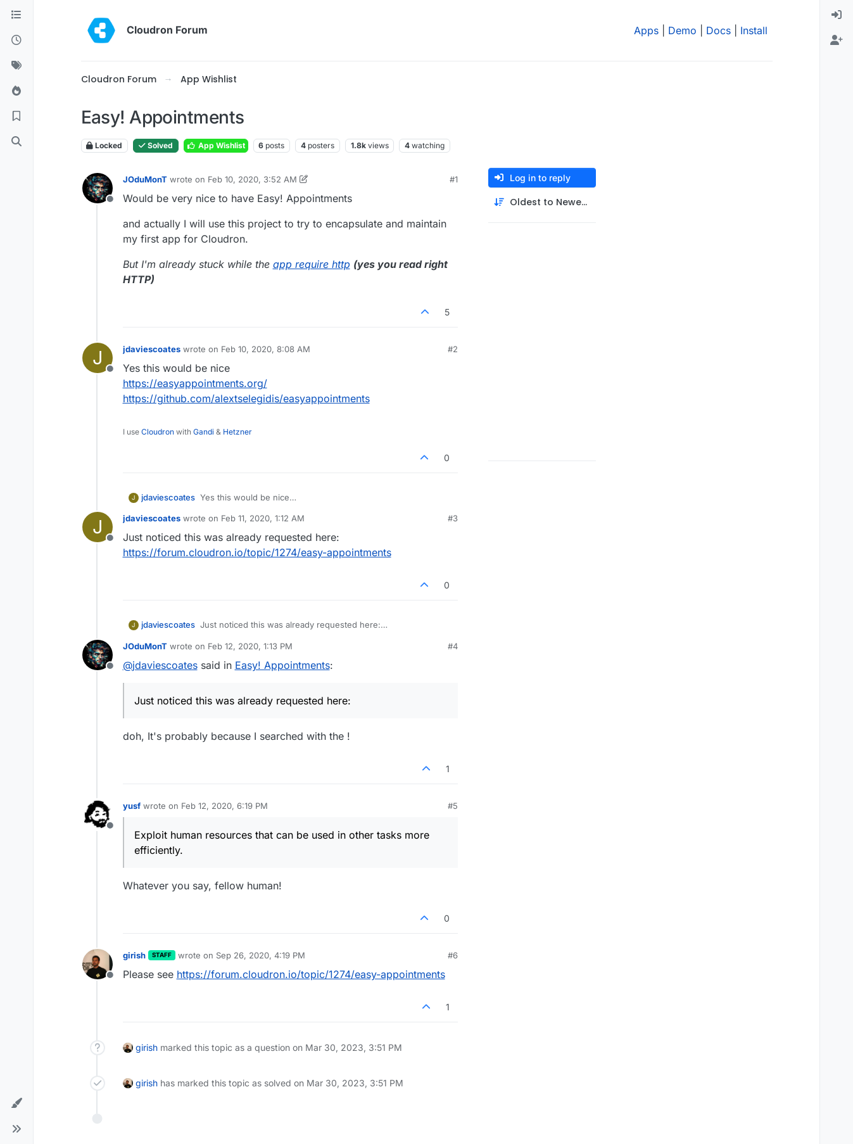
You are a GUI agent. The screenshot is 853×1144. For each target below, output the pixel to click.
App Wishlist (216, 145)
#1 (454, 179)
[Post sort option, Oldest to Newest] (542, 202)
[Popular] (16, 91)
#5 (453, 806)
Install (754, 30)
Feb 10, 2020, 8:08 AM (265, 349)
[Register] (836, 40)
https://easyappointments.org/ (195, 383)
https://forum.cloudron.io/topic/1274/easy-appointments (257, 552)
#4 (453, 646)
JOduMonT (145, 179)
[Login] (836, 15)
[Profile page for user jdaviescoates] (97, 358)
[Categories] (16, 15)
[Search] (16, 142)
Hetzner (237, 431)
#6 (453, 955)
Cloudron (157, 431)
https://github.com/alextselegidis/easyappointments (246, 398)
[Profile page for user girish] (97, 964)
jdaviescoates (151, 349)
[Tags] (16, 66)
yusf (132, 806)
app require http (311, 264)
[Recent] (16, 40)
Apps (646, 30)
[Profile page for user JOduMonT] (97, 188)
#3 (453, 518)
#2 (453, 349)
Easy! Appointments (282, 665)
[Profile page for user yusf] (97, 814)
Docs (718, 30)
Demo (682, 30)
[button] (16, 1103)
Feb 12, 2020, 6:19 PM (224, 806)
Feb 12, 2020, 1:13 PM (250, 646)
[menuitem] (836, 15)
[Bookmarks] (16, 116)
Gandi (203, 431)
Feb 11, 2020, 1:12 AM (263, 518)
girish (134, 955)
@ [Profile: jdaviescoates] (160, 665)
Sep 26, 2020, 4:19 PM (260, 955)
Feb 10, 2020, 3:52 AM (252, 179)
